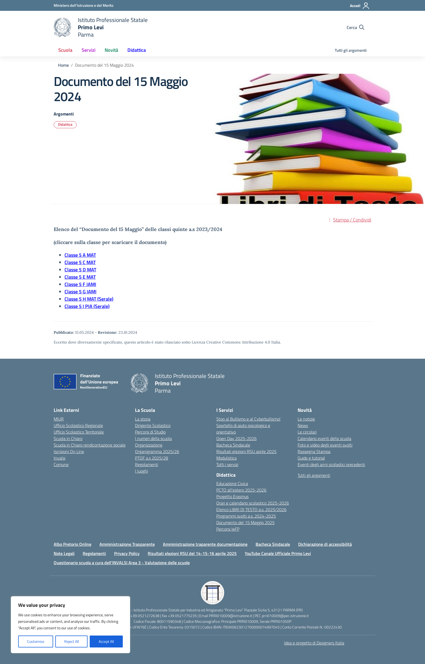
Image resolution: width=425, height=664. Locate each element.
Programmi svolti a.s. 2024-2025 (246, 516)
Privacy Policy (127, 553)
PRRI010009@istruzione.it (230, 615)
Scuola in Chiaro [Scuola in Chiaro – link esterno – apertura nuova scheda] (68, 438)
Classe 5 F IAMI (80, 284)
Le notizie (306, 419)
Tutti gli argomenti (351, 50)
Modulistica (226, 458)
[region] (70, 624)
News (303, 425)
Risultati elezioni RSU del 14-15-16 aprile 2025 (192, 553)
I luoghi (141, 471)
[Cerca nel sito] (355, 27)
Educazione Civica (232, 483)
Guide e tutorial (311, 458)
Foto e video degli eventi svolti (325, 445)
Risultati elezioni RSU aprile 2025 (246, 451)
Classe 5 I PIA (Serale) (87, 306)
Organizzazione (148, 445)
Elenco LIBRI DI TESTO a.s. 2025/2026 (251, 509)
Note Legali (64, 553)
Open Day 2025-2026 (236, 438)
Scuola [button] (65, 50)
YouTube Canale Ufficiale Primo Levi (278, 553)
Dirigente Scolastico (152, 425)
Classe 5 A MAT (80, 255)
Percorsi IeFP (227, 529)
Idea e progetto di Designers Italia (314, 643)
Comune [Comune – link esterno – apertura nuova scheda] (61, 464)
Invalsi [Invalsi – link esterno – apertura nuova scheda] (59, 458)
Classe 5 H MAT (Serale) (89, 299)
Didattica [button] (136, 50)
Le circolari (307, 432)
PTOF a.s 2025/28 (151, 458)
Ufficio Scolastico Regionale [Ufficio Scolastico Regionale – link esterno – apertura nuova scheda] (78, 425)
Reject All (71, 641)
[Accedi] (359, 5)
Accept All (106, 641)
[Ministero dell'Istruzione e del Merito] (83, 5)
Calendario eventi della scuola (324, 438)
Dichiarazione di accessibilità (325, 544)
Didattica (65, 124)
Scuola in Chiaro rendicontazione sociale (89, 445)
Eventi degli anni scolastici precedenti (331, 464)
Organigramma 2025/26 (157, 451)
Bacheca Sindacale (233, 445)
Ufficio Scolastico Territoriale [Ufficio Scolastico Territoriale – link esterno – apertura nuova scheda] (79, 432)
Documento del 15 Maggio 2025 (245, 522)
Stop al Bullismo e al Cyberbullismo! (248, 419)
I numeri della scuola (153, 438)
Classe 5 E (75, 277)
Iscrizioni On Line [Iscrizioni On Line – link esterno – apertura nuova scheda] (69, 451)
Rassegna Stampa (314, 451)
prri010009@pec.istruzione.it (285, 615)
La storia (142, 419)
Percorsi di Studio (150, 432)
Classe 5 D (76, 269)
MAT (91, 269)
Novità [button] (111, 50)
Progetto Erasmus (232, 496)
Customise (35, 641)
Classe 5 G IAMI (80, 291)
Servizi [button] (88, 50)
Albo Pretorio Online (72, 544)
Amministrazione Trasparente (127, 544)
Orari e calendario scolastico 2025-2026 (252, 503)
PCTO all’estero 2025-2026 (241, 490)
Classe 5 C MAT (80, 262)
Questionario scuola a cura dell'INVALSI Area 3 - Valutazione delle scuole (122, 562)
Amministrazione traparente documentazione (205, 544)
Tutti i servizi (227, 464)
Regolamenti (146, 464)
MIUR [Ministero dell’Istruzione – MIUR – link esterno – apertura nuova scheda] (59, 419)
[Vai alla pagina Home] (63, 65)
